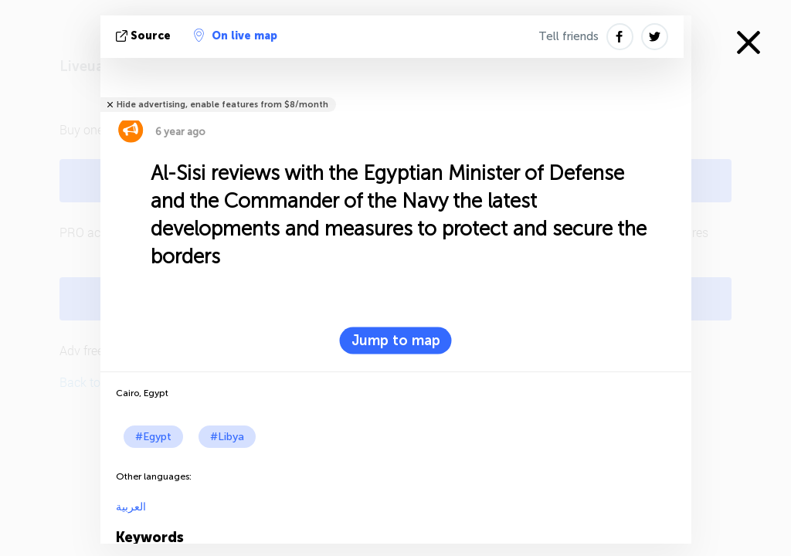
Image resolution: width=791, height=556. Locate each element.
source (145, 35)
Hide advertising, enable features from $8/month (222, 105)
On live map (235, 35)
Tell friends (568, 36)
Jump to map (395, 340)
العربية (131, 507)
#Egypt (153, 436)
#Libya (227, 436)
